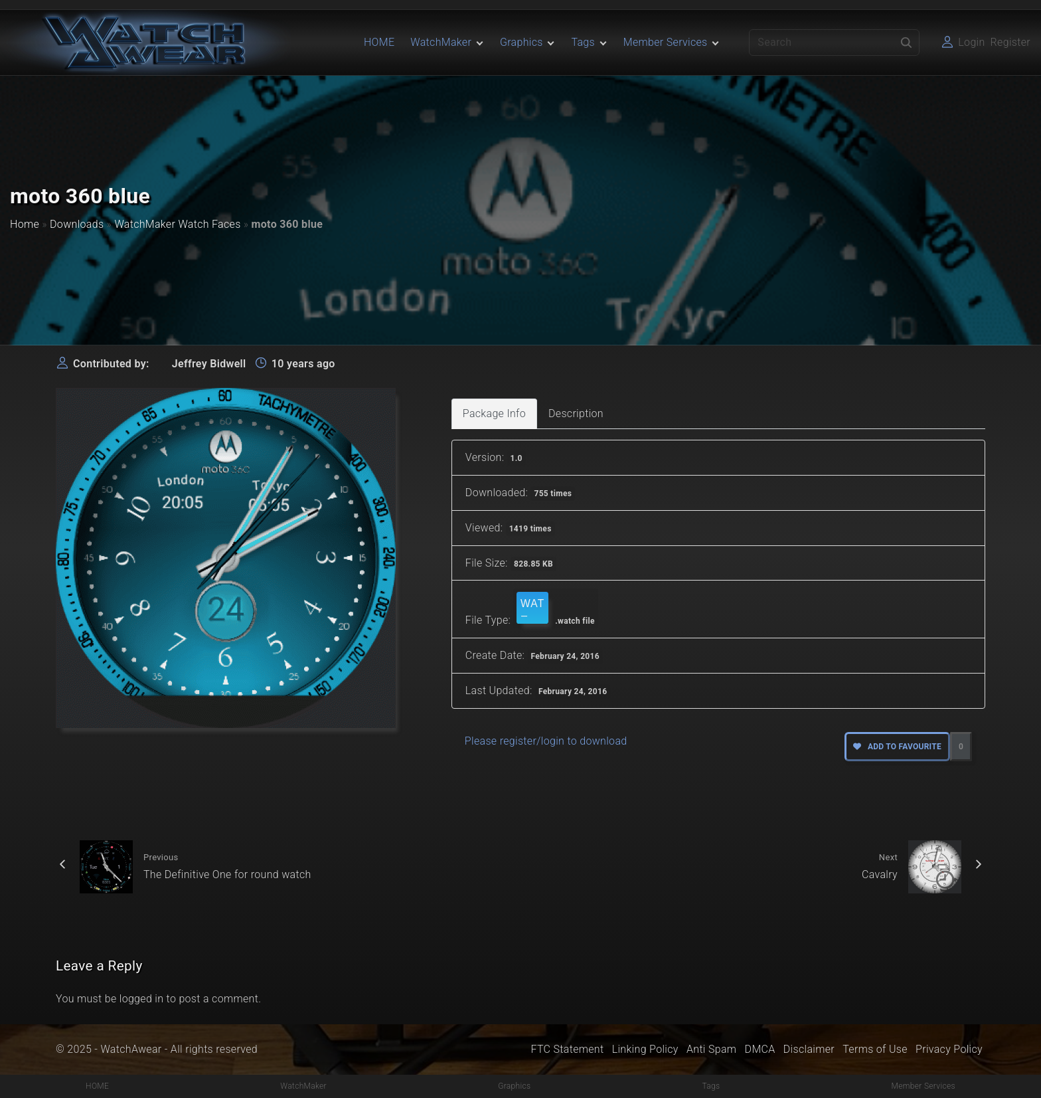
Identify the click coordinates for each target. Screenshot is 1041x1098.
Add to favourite (897, 746)
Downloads (77, 224)
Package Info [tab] (494, 413)
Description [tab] (575, 413)
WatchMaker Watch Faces (177, 224)
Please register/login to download (546, 741)
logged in (142, 998)
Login (971, 42)
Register (1010, 42)
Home (24, 224)
